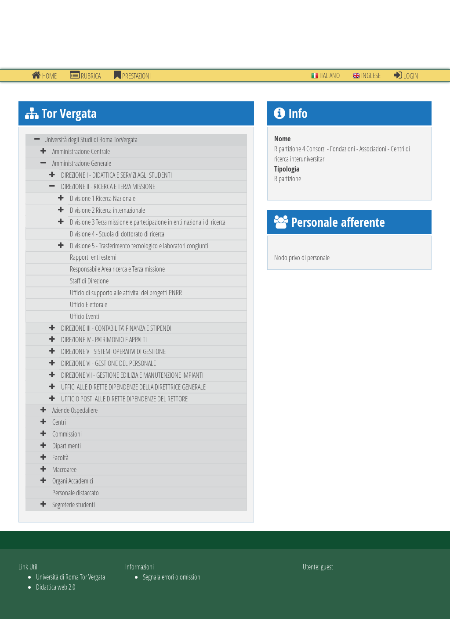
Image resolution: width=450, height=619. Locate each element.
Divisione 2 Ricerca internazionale (107, 210)
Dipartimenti (66, 445)
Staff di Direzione (89, 280)
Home (44, 75)
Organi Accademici (72, 480)
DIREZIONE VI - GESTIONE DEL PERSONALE (108, 363)
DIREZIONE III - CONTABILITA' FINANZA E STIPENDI (116, 328)
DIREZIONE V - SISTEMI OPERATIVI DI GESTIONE (113, 351)
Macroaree (64, 469)
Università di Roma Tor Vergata (70, 576)
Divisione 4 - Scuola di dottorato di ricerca (117, 233)
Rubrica (85, 75)
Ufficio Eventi (84, 316)
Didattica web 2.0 (55, 586)
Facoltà (60, 457)
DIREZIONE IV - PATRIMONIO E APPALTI (104, 339)
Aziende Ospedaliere (75, 410)
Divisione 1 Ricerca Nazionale (102, 198)
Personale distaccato (75, 492)
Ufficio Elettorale (88, 304)
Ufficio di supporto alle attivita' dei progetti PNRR (126, 292)
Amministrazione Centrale (81, 151)
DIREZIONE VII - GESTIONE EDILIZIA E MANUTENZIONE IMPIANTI (132, 374)
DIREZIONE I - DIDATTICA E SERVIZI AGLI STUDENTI (116, 174)
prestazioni (132, 75)
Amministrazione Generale (81, 163)
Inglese (367, 75)
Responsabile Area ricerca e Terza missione (117, 268)
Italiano (325, 75)
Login (406, 75)
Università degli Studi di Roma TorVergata (91, 139)
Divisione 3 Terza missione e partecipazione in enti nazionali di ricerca (147, 221)
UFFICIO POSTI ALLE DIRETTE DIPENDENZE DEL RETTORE (124, 398)
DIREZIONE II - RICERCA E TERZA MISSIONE (108, 186)
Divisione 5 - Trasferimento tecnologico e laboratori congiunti (139, 245)
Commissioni (67, 433)
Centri (59, 421)
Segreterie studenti (73, 504)
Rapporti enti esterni (93, 256)
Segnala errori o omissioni (172, 576)
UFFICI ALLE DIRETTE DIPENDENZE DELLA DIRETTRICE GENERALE (133, 386)
